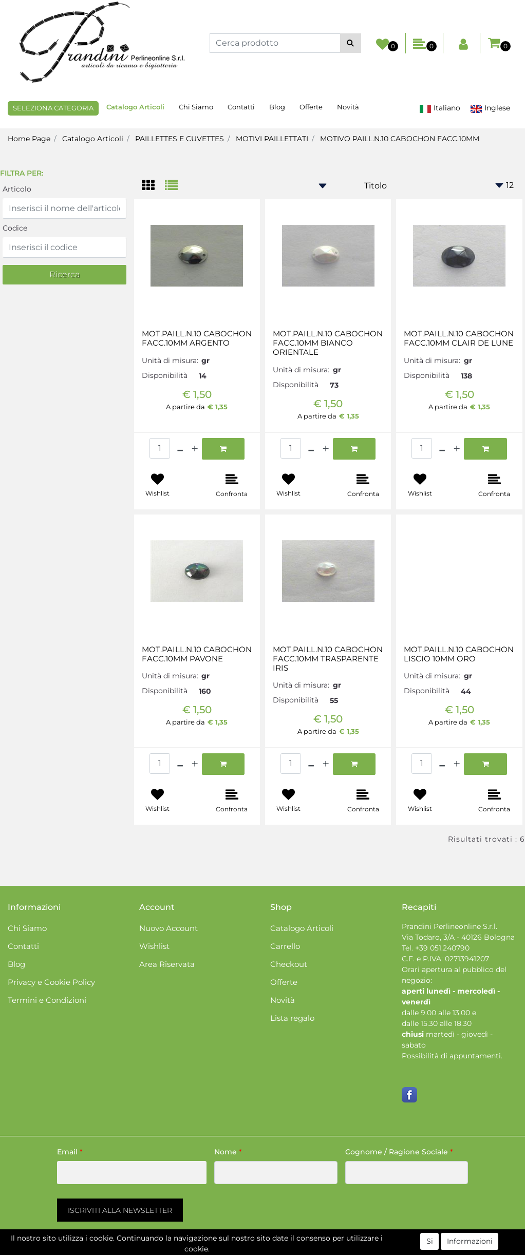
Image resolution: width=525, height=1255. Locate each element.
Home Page (29, 138)
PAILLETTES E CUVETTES (179, 138)
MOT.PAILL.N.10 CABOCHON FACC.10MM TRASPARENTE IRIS (328, 659)
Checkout (288, 964)
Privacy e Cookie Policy (51, 982)
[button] (350, 43)
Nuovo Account (168, 928)
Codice (15, 228)
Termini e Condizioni (47, 1000)
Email (70, 1151)
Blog (277, 107)
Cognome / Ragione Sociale (399, 1151)
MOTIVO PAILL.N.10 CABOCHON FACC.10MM (399, 138)
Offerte (311, 107)
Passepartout (306, 1249)
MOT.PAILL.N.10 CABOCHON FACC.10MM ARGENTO (197, 338)
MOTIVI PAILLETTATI (272, 138)
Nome (228, 1151)
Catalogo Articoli (135, 107)
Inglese (490, 108)
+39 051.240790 (442, 948)
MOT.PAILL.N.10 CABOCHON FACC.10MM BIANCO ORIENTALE (328, 343)
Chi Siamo (196, 107)
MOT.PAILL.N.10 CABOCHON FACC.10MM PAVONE (197, 654)
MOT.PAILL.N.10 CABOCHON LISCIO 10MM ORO (459, 654)
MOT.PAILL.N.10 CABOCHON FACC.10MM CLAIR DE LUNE (459, 338)
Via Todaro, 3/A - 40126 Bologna (458, 937)
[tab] (153, 186)
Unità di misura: (170, 360)
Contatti (241, 107)
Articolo (17, 189)
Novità (348, 107)
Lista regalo (292, 1018)
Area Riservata (167, 964)
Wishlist (154, 946)
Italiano (439, 108)
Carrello (285, 946)
